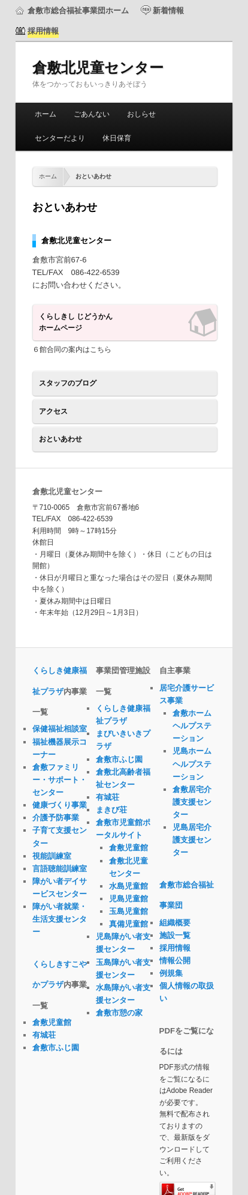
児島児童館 (128, 898)
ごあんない (92, 114)
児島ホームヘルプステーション (192, 763)
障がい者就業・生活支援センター (59, 919)
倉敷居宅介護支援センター (192, 802)
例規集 (171, 973)
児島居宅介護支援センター (192, 840)
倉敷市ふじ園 (55, 1047)
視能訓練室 (51, 856)
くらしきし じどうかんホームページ (76, 322)
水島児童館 (128, 886)
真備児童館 (128, 923)
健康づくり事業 (59, 804)
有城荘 (44, 1034)
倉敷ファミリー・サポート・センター (59, 780)
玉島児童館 (128, 911)
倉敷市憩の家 (119, 1012)
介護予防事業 (55, 817)
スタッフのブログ (67, 383)
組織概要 (174, 922)
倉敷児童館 (51, 1022)
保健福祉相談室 (59, 728)
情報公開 (174, 960)
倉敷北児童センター (98, 67)
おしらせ (141, 114)
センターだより (60, 138)
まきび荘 (111, 809)
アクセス (53, 411)
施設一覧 (174, 935)
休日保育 (116, 138)
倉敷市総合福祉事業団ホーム (78, 10)
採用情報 (174, 947)
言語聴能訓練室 (59, 868)
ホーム (45, 114)
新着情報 (168, 10)
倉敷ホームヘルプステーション (192, 726)
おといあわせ (60, 439)
